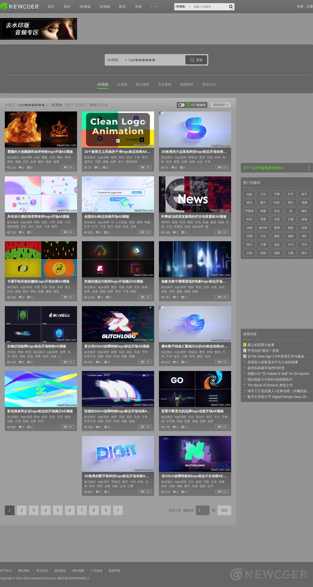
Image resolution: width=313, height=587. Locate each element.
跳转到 (188, 510)
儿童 (290, 253)
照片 (290, 202)
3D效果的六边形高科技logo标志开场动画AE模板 (194, 152)
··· (155, 6)
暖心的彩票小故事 (258, 345)
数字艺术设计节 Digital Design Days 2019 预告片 (277, 396)
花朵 (277, 244)
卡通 (290, 219)
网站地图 (78, 570)
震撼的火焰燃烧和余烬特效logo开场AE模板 (40, 152)
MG (304, 236)
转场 (304, 219)
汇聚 (263, 244)
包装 (304, 227)
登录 (300, 6)
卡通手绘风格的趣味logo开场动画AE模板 (38, 281)
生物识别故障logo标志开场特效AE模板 (36, 346)
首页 (51, 6)
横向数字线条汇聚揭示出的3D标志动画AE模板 (194, 346)
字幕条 (249, 211)
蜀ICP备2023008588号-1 (73, 578)
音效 (138, 6)
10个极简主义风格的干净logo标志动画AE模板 (117, 152)
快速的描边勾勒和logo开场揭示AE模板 (113, 281)
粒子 (304, 194)
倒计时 (263, 227)
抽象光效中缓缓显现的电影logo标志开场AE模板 (194, 281)
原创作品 (209, 84)
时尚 (249, 219)
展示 (249, 202)
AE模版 (85, 6)
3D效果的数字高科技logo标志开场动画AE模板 (117, 476)
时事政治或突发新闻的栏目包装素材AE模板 (194, 216)
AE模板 (103, 84)
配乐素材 (142, 84)
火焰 (249, 253)
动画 (249, 227)
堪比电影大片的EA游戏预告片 (268, 379)
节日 (304, 244)
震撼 (304, 202)
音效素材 (164, 84)
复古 (304, 253)
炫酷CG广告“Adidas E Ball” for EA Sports (276, 373)
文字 (290, 194)
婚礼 (304, 211)
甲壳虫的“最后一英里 (261, 350)
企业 (277, 211)
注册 (309, 6)
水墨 (277, 219)
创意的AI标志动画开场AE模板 (106, 216)
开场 (249, 236)
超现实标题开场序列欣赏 (264, 367)
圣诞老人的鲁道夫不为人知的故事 (270, 362)
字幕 (277, 194)
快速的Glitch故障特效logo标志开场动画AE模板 (117, 411)
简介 (249, 244)
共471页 (175, 510)
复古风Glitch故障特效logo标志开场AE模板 (117, 346)
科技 (277, 202)
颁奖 (277, 236)
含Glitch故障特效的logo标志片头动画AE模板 (194, 476)
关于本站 (6, 570)
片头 (263, 194)
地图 (277, 253)
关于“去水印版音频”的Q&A (263, 168)
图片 (263, 202)
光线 (263, 253)
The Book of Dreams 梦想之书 (268, 385)
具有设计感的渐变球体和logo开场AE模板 (38, 216)
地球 (290, 236)
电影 (290, 227)
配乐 (122, 6)
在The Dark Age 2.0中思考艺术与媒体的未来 (277, 356)
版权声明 (114, 570)
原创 (67, 6)
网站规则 (24, 570)
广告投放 (96, 570)
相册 (263, 211)
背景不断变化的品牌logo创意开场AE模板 (192, 411)
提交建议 (60, 570)
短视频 (105, 6)
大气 (290, 244)
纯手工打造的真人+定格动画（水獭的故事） (277, 391)
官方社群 (42, 570)
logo (249, 194)
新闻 (277, 227)
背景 (263, 219)
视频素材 (187, 84)
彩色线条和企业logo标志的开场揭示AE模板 (40, 411)
